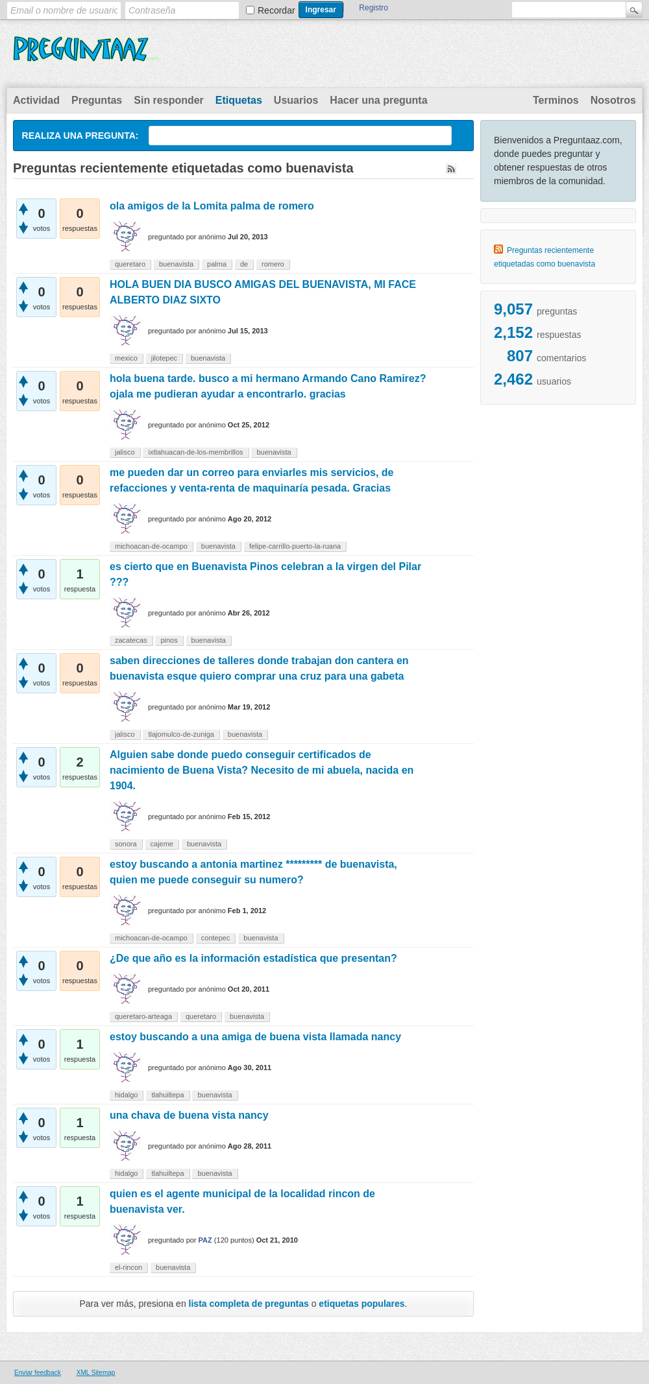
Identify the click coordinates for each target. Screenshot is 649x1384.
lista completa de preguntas (249, 1303)
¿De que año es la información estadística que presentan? (253, 958)
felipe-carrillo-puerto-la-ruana (295, 546)
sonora (126, 844)
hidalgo (126, 1095)
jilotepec (164, 358)
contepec (215, 938)
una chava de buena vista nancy (189, 1115)
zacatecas (131, 640)
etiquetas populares (361, 1303)
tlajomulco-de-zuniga (181, 734)
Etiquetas (238, 100)
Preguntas (96, 100)
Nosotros (613, 100)
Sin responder (169, 100)
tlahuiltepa (167, 1095)
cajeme (162, 844)
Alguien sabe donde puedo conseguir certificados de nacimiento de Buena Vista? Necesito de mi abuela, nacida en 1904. (261, 770)
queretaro (130, 264)
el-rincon (128, 1267)
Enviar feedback (37, 1372)
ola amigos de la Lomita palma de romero (212, 205)
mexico (126, 358)
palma (217, 264)
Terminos (556, 100)
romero (273, 264)
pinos (168, 640)
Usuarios (296, 100)
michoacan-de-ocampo (151, 546)
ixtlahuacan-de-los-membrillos (195, 452)
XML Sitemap (96, 1372)
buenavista (176, 264)
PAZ (205, 1240)
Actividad (36, 100)
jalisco (125, 452)
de (244, 264)
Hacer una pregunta (378, 100)
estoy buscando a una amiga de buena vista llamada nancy (255, 1036)
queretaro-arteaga (143, 1016)
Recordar (276, 10)
